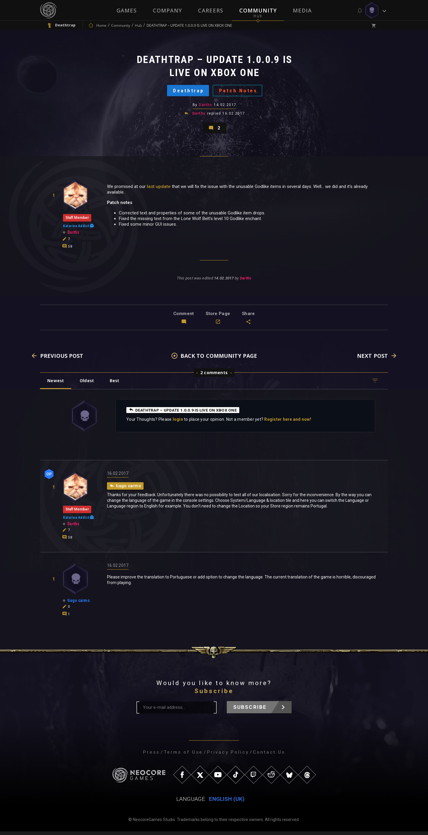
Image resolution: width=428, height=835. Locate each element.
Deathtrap (187, 91)
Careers (210, 10)
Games (127, 10)
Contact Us (269, 755)
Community (258, 10)
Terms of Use (183, 755)
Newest (56, 384)
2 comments (214, 376)
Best (116, 384)
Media (302, 10)
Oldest (88, 384)
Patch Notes (239, 91)
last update (159, 189)
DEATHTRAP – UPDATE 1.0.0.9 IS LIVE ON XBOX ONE (185, 413)
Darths (206, 107)
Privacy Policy (228, 755)
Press (151, 755)
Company (167, 10)
